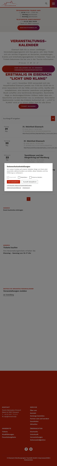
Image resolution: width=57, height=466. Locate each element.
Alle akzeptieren (13, 182)
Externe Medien (37, 177)
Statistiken (24, 177)
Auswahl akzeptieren (30, 182)
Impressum (26, 187)
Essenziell (12, 177)
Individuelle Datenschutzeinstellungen (19, 185)
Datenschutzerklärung (14, 187)
